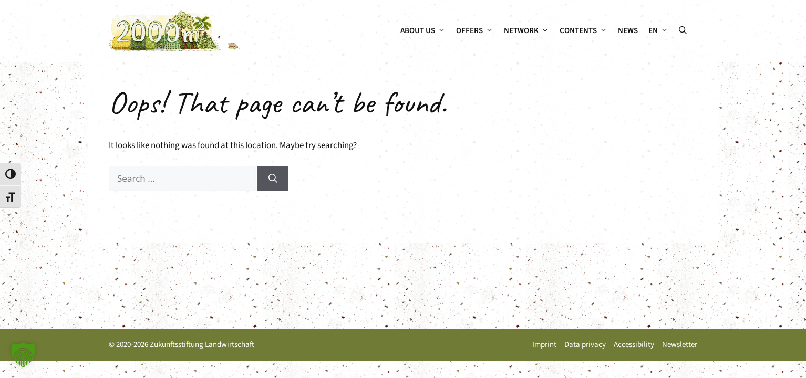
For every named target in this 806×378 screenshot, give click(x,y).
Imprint (544, 344)
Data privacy (585, 344)
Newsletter (679, 344)
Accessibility (634, 344)
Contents (586, 31)
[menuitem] (658, 31)
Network (529, 31)
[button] (683, 31)
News (628, 30)
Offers (477, 31)
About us (425, 31)
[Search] (272, 178)
